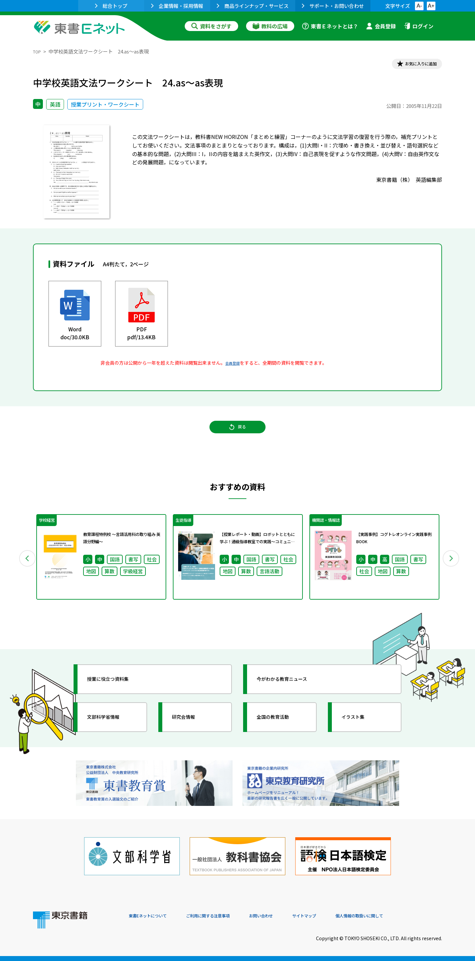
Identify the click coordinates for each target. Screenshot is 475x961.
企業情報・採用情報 (177, 5)
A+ (431, 6)
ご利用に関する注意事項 (228, 916)
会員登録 (381, 26)
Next (451, 570)
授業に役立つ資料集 (117, 695)
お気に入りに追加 (414, 65)
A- (419, 6)
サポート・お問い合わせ (333, 5)
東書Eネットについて (154, 916)
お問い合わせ (292, 916)
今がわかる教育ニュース (292, 695)
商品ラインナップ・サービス (253, 5)
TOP (38, 51)
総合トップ (111, 5)
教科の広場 (270, 26)
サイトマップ (343, 916)
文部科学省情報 (111, 733)
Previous (23, 570)
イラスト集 (360, 733)
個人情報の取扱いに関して (410, 916)
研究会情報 (190, 733)
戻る (237, 436)
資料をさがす (211, 26)
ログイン (418, 26)
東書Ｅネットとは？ (330, 26)
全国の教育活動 (281, 733)
